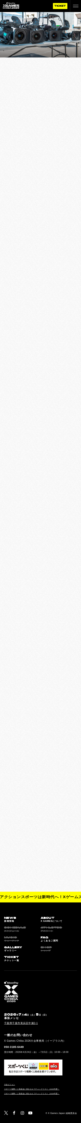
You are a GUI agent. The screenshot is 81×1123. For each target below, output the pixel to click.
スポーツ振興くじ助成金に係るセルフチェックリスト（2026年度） (32, 1094)
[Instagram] (22, 1113)
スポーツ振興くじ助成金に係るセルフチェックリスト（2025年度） (32, 1089)
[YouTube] (30, 1113)
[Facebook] (14, 1113)
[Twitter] (6, 1113)
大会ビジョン (9, 1085)
